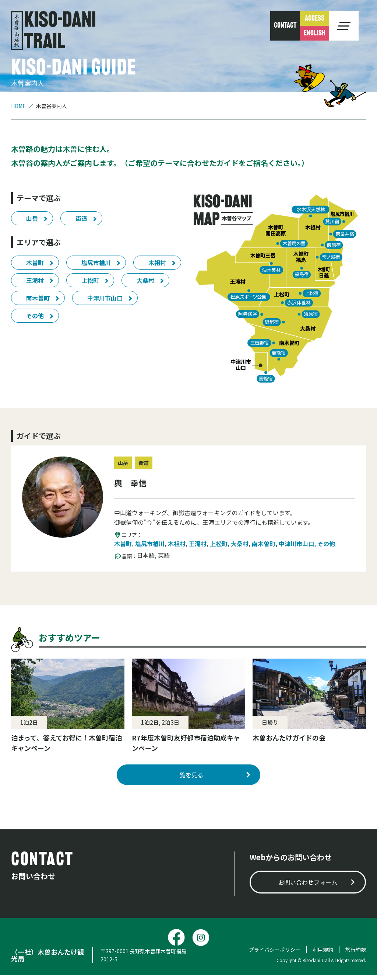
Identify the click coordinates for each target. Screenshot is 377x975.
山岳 (32, 218)
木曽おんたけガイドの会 (289, 737)
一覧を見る (188, 774)
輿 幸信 (130, 483)
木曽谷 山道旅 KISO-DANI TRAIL (53, 30)
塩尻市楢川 (96, 262)
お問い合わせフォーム (307, 882)
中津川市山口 (105, 298)
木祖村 (157, 262)
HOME (18, 106)
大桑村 (145, 280)
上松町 (90, 280)
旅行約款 (355, 949)
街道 (81, 218)
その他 (35, 315)
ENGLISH (314, 33)
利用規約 (323, 949)
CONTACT (285, 26)
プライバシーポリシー (274, 949)
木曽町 (35, 262)
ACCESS (314, 18)
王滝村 (35, 280)
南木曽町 (38, 298)
